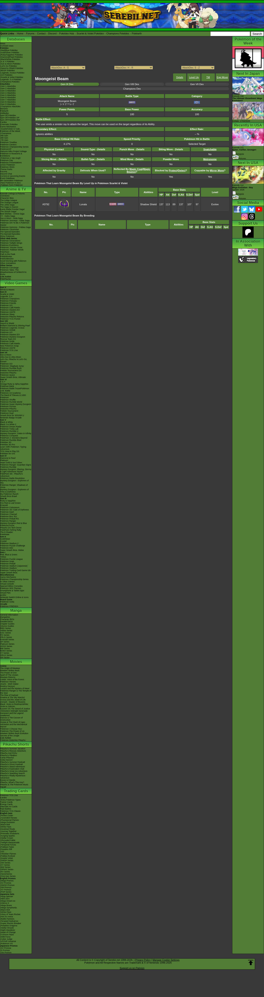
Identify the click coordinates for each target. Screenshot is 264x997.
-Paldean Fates (7, 847)
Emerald (4, 505)
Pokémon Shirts (7, 167)
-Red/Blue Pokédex (9, 50)
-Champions (5, 133)
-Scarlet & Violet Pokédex (11, 77)
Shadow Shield (148, 204)
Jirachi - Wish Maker (9, 684)
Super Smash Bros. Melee (12, 550)
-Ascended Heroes (8, 818)
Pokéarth (137, 33)
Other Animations (8, 263)
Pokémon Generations (10, 241)
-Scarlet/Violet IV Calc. (10, 129)
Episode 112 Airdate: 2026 (242, 187)
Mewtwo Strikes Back (10, 670)
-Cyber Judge (6, 939)
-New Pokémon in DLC (10, 183)
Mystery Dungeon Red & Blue (13, 523)
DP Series (4, 642)
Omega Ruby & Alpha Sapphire (14, 384)
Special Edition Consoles (11, 586)
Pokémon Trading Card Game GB (15, 570)
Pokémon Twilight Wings (11, 243)
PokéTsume (5, 279)
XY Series (4, 653)
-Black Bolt (5, 824)
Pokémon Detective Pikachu (13, 740)
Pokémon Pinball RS (9, 519)
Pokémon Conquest (9, 436)
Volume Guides (7, 626)
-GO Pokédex (6, 75)
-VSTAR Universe (8, 941)
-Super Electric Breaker (10, 923)
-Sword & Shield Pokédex (11, 68)
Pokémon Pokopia (8, 301)
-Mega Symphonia (8, 908)
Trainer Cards (6, 802)
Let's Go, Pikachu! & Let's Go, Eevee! (13, 360)
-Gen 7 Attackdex (8, 100)
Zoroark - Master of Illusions (12, 702)
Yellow (3, 557)
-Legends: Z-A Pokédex (10, 79)
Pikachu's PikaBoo (8, 755)
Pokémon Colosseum (10, 507)
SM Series (5, 657)
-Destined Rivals (7, 829)
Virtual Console (7, 584)
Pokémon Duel (6, 413)
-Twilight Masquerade (10, 842)
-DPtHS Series (6, 869)
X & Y (2, 382)
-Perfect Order (6, 815)
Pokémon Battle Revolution (12, 478)
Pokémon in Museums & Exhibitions (11, 154)
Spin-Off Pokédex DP (9, 118)
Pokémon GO (6, 305)
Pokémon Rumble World (11, 402)
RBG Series (5, 628)
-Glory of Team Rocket (10, 914)
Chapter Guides (7, 624)
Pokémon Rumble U (9, 431)
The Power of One (8, 673)
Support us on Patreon (132, 968)
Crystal (3, 541)
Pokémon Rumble (8, 467)
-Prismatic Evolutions (9, 833)
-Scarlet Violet (6, 858)
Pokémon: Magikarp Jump (12, 366)
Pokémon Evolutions (9, 245)
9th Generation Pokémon (11, 180)
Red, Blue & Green (8, 555)
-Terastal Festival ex (9, 921)
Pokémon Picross (8, 406)
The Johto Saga (7, 205)
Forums (30, 33)
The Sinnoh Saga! (8, 211)
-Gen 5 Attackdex (8, 95)
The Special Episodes (10, 232)
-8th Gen (4, 138)
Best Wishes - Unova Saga (12, 214)
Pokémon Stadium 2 (9, 543)
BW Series (5, 648)
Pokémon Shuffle (7, 400)
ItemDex (4, 109)
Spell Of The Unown (9, 675)
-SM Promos (5, 887)
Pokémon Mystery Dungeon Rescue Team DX (12, 338)
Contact (41, 33)
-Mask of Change (8, 932)
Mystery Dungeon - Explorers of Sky (14, 481)
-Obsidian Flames (8, 854)
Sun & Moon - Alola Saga (11, 218)
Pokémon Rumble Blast (10, 440)
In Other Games (7, 581)
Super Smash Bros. (9, 572)
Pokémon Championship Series (14, 147)
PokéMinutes (6, 256)
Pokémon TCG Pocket (10, 319)
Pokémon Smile (7, 341)
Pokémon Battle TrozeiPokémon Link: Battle (14, 389)
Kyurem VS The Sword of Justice (15, 709)
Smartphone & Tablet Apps (12, 590)
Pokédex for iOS (7, 453)
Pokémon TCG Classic (10, 811)
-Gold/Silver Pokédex (9, 52)
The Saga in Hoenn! (9, 207)
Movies (16, 662)
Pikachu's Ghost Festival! (11, 764)
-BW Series (5, 867)
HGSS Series (6, 646)
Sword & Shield (7, 323)
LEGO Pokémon (7, 165)
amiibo (3, 595)
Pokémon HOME (7, 330)
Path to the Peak (7, 254)
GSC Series (5, 633)
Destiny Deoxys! (7, 686)
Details (179, 77)
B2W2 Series (6, 651)
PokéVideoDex (6, 259)
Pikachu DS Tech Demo (11, 528)
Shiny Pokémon (7, 236)
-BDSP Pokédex (7, 70)
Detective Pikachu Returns (12, 316)
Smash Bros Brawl (8, 496)
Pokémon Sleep (7, 314)
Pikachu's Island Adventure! (12, 766)
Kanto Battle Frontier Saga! (12, 209)
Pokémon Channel (8, 514)
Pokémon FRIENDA (9, 606)
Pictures (239, 158)
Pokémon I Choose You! (11, 729)
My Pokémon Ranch (9, 494)
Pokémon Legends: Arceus (12, 328)
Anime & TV (16, 189)
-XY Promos (5, 890)
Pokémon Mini (6, 548)
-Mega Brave (6, 905)
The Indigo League (8, 200)
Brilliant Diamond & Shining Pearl (15, 325)
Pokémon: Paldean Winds (12, 250)
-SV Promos (5, 883)
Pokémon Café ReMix (10, 308)
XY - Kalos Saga (7, 216)
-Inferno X (4, 903)
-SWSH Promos (7, 885)
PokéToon (4, 252)
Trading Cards (16, 791)
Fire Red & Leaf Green (10, 503)
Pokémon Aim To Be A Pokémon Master (14, 224)
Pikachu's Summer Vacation (12, 749)
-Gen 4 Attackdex (8, 93)
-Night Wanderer (7, 930)
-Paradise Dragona (8, 925)
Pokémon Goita (7, 602)
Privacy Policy (142, 960)
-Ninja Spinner (6, 896)
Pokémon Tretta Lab (9, 429)
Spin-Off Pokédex (8, 115)
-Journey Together (8, 831)
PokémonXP (5, 149)
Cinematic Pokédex (9, 124)
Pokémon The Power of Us (12, 731)
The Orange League (9, 202)
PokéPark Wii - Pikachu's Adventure (11, 475)
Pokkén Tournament (9, 411)
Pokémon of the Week (10, 131)
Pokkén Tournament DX (11, 370)
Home (20, 33)
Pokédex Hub (66, 33)
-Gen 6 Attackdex (8, 97)
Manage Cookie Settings (166, 960)
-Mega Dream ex (7, 901)
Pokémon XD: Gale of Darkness (14, 510)
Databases (16, 39)
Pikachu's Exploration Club (12, 769)
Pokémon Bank (7, 386)
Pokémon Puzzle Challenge (12, 546)
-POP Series (5, 892)
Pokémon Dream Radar (11, 427)
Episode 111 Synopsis (244, 150)
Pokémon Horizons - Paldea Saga (15, 227)
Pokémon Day (6, 160)
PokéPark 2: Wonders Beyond (13, 438)
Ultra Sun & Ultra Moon (10, 357)
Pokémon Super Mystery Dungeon (15, 404)
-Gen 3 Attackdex (8, 91)
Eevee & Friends (7, 780)
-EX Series (5, 872)
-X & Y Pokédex (7, 61)
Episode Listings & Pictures (12, 193)
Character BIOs (7, 619)
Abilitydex (4, 113)
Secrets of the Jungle (9, 736)
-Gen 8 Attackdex (8, 102)
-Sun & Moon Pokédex (10, 64)
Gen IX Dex (67, 84)
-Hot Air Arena (6, 916)
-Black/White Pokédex (10, 59)
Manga (16, 610)
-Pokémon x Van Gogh (10, 158)
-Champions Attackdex (10, 106)
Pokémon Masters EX (10, 310)
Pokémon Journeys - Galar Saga (15, 220)
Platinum (4, 460)
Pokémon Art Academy (10, 393)
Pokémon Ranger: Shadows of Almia (14, 486)
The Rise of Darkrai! (9, 695)
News (2, 43)
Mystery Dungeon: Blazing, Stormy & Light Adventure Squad (15, 470)
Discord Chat (6, 174)
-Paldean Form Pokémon (11, 185)
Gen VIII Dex (132, 84)
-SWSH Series (6, 860)
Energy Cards (6, 804)
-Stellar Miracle (7, 928)
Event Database (7, 178)
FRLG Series (6, 637)
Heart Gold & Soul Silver (11, 462)
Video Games (15, 283)
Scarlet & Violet (7, 294)
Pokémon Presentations (11, 162)
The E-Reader (6, 532)
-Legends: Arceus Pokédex (12, 73)
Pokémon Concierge (9, 268)
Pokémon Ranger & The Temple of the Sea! (15, 692)
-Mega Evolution (7, 822)
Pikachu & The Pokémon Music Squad (14, 785)
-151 (2, 851)
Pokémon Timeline (8, 142)
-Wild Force (5, 937)
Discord (52, 33)
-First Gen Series (7, 876)
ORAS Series (6, 655)
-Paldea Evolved (7, 856)
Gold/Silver (5, 539)
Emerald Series (7, 639)
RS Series (4, 635)
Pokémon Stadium (8, 568)
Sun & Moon (5, 355)
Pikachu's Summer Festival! (12, 762)
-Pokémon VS (6, 943)
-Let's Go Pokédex (8, 66)
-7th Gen (4, 140)
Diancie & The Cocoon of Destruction (11, 719)
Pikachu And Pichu (8, 753)
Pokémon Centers (8, 144)
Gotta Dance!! (6, 760)
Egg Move (222, 77)
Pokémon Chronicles (9, 229)
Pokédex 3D (5, 442)
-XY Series (5, 865)
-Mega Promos (6, 881)
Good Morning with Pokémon (13, 261)
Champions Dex (132, 88)
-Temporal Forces (8, 845)
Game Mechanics (8, 127)
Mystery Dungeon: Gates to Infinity (15, 433)
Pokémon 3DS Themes (10, 588)
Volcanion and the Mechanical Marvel (13, 725)
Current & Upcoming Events (12, 176)
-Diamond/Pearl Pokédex (11, 57)
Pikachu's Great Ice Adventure (13, 771)
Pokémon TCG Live (9, 350)
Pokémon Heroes (8, 682)
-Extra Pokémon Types (10, 800)
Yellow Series (6, 630)
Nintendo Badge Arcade (11, 418)
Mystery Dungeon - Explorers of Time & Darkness (14, 490)
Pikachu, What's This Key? (12, 782)
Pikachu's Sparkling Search (12, 773)
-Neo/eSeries (6, 874)
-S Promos (5, 950)
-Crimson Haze (7, 934)
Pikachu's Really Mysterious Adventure (12, 776)
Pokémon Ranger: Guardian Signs (15, 465)
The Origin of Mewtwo (10, 668)
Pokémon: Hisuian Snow (11, 247)
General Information (9, 615)
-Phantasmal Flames (9, 820)
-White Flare (5, 827)
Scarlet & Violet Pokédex (90, 33)
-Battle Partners (7, 919)
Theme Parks (6, 169)
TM (208, 77)
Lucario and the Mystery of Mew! (14, 688)
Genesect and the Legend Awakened (12, 714)
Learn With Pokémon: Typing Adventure (13, 448)
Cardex (3, 122)
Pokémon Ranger (8, 521)
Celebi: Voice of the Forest (12, 679)
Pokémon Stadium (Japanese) (13, 566)
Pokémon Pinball (7, 563)
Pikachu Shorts (16, 744)
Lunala (83, 204)
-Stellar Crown (6, 838)
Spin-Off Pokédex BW (10, 120)
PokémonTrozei (7, 525)
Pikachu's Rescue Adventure (13, 751)
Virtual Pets (5, 593)
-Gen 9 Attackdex (8, 104)
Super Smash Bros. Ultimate (13, 377)
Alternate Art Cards (8, 806)
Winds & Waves (7, 290)
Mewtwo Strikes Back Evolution (14, 733)
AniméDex (5, 196)
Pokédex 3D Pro (7, 444)
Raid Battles (5, 809)
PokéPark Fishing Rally (10, 530)
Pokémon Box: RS (8, 516)
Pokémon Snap (7, 561)
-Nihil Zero (5, 899)
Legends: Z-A (6, 296)
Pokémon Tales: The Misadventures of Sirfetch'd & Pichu (13, 272)
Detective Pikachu (8, 373)
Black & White (6, 422)
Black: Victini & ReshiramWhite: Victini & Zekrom (14, 705)
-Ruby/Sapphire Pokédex (11, 55)
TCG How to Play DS (9, 451)
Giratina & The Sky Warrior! (12, 697)
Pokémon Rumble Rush (11, 368)
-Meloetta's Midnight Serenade (14, 711)
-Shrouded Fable (7, 840)
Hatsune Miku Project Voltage (13, 151)
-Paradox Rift (6, 849)
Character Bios (7, 198)
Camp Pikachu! (7, 758)
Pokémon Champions (10, 299)
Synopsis (238, 194)
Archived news (6, 46)
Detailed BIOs (6, 621)
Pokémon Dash (7, 512)
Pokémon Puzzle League (11, 559)
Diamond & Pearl (7, 458)
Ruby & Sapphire (7, 501)
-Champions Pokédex (10, 82)
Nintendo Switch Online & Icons (14, 597)
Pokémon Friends (8, 303)
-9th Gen (4, 136)
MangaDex (5, 617)
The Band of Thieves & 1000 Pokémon (13, 396)
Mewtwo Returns (7, 677)
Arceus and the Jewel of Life (13, 700)
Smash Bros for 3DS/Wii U (12, 415)
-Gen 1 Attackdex (8, 86)
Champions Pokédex (117, 33)
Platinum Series (7, 644)
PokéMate (4, 534)
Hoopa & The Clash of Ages (12, 722)
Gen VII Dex (197, 84)
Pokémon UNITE (7, 312)
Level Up (194, 77)
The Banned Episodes (10, 234)
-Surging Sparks (7, 836)
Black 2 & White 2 (8, 424)
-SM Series (5, 863)
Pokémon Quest (7, 375)
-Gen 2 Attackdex (8, 88)
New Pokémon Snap (9, 346)
